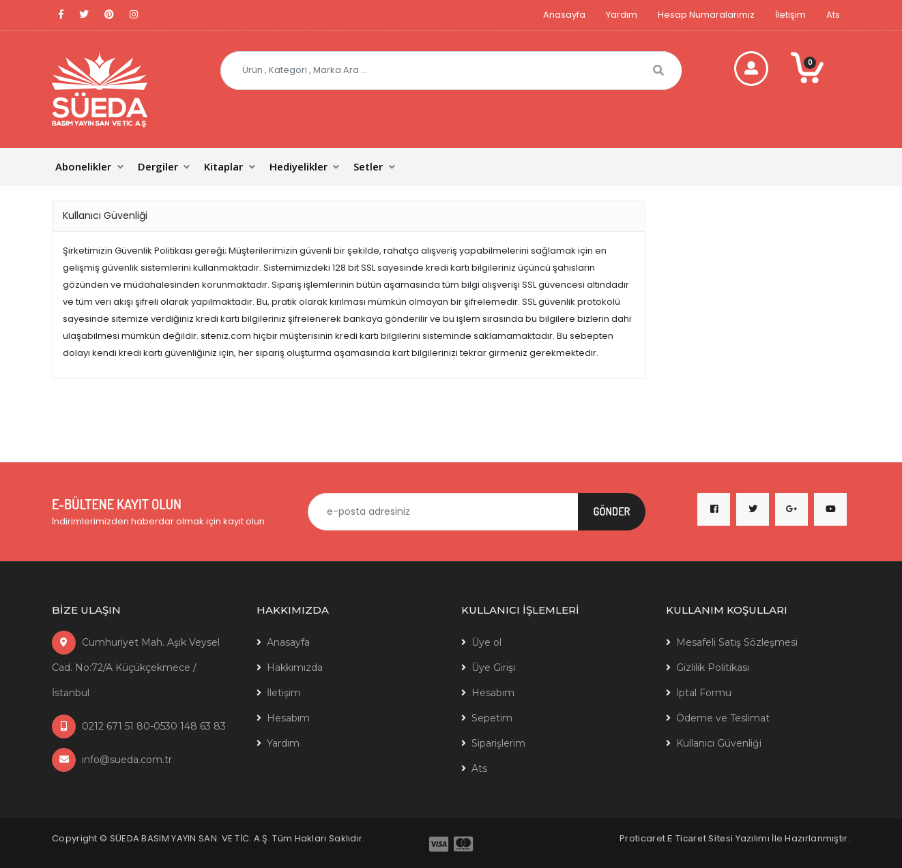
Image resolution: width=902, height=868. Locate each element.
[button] (90, 167)
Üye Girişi (493, 667)
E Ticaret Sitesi (700, 838)
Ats (833, 14)
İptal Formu (703, 693)
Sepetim (491, 718)
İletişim (790, 14)
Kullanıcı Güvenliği (718, 743)
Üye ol (486, 642)
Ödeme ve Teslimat (723, 718)
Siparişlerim (498, 743)
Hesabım (288, 718)
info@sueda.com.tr (112, 759)
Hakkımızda (295, 667)
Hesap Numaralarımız (706, 14)
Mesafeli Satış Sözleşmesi (737, 642)
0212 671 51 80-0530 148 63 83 (139, 726)
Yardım (621, 14)
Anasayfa (564, 14)
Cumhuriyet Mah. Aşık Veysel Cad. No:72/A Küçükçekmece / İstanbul (136, 667)
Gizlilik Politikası (712, 667)
